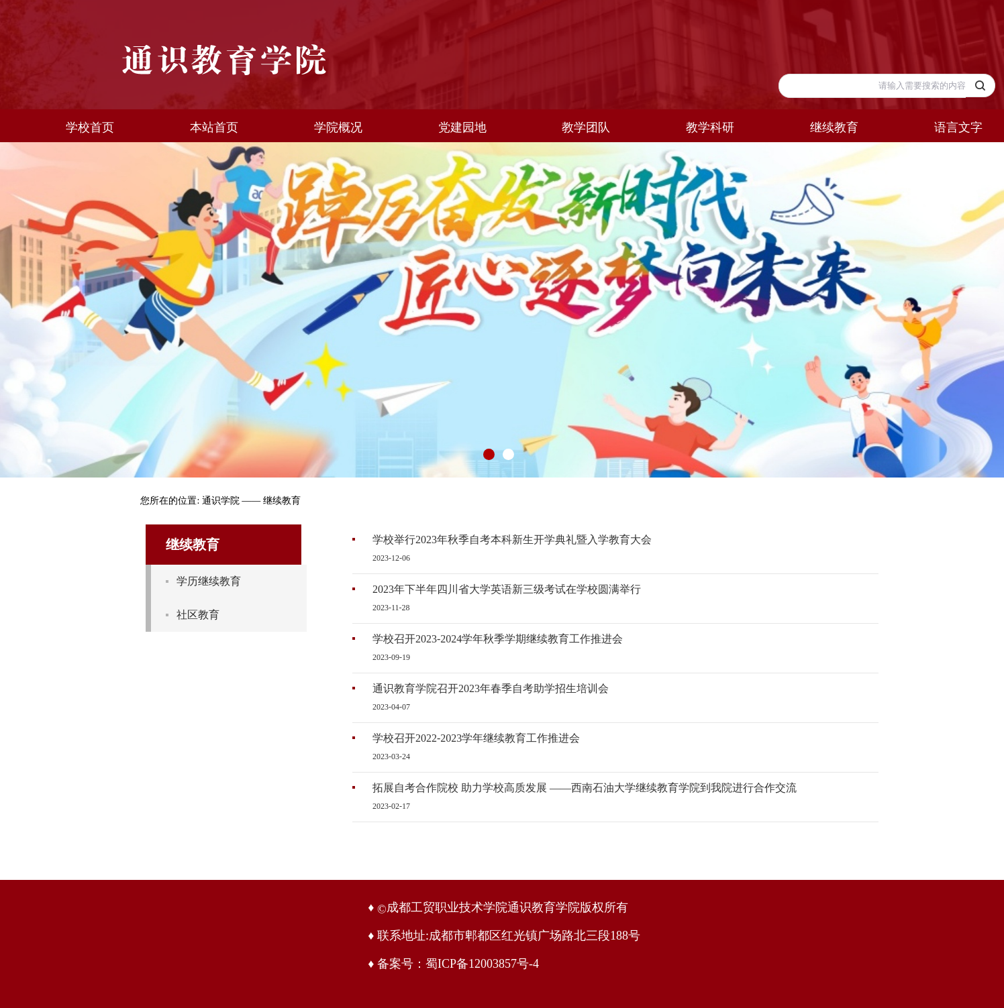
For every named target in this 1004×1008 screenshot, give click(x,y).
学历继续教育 (209, 581)
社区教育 (198, 614)
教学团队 (586, 127)
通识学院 (221, 501)
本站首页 (214, 127)
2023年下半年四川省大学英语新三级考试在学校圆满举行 (506, 589)
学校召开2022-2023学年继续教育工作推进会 (476, 738)
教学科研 (710, 127)
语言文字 (958, 127)
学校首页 (90, 127)
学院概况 (338, 127)
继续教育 (834, 127)
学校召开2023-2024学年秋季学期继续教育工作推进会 (497, 639)
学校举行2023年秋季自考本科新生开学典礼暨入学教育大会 (512, 539)
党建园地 (462, 127)
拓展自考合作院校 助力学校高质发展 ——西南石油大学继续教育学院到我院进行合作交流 (584, 787)
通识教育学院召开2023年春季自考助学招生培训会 (490, 688)
